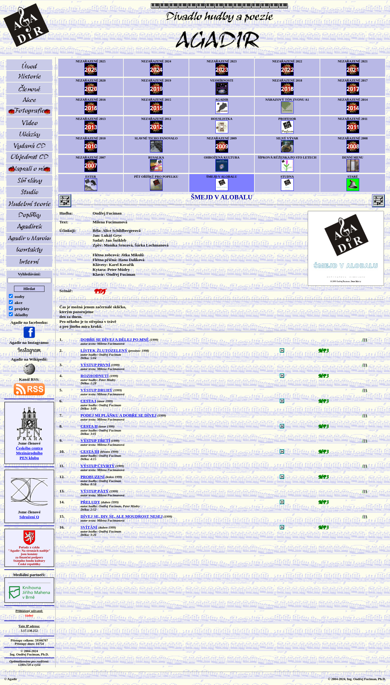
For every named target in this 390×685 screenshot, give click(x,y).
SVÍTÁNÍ (89, 527)
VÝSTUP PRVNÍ (95, 364)
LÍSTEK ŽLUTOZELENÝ (103, 350)
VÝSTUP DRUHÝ (96, 390)
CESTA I (88, 401)
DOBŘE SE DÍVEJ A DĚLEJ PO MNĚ (114, 339)
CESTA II (89, 426)
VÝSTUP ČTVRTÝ (97, 465)
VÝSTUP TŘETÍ (95, 440)
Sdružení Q (29, 517)
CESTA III (89, 451)
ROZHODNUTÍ (94, 375)
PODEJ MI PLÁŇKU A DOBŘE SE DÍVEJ (118, 415)
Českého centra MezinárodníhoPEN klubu (29, 453)
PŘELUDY (90, 502)
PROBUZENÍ (92, 476)
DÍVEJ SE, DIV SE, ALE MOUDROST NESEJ (121, 516)
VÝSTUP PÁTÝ (94, 491)
